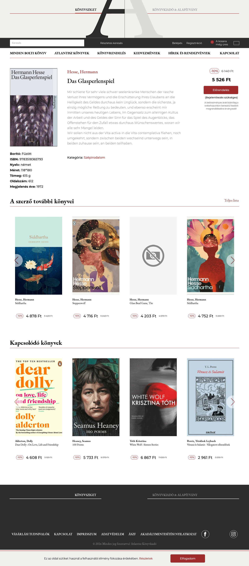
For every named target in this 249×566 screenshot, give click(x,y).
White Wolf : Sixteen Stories (144, 444)
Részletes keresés (111, 43)
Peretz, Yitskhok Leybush (201, 441)
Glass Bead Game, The (141, 303)
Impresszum (87, 534)
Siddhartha (20, 303)
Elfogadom (187, 558)
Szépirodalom (94, 157)
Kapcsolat (229, 53)
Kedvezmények (147, 53)
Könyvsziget (86, 10)
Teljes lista (231, 200)
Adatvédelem (112, 534)
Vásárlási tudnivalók (31, 534)
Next (232, 260)
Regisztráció (194, 43)
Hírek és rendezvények (189, 53)
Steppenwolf (78, 303)
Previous (16, 260)
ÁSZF (132, 534)
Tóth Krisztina (138, 441)
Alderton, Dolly (24, 441)
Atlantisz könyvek (71, 53)
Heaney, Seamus (81, 441)
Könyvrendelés (111, 53)
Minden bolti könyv (28, 53)
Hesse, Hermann (82, 72)
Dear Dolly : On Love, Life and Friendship (36, 444)
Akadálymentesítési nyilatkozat (168, 534)
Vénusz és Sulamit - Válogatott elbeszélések (208, 444)
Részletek (146, 558)
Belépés (177, 43)
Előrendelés (221, 90)
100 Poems (78, 444)
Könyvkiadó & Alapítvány (174, 10)
